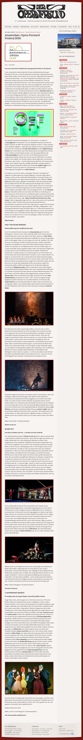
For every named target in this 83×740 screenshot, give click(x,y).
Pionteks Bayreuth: (68, 117)
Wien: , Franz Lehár (69, 83)
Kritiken (16, 26)
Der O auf (65, 733)
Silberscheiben (36, 732)
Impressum (62, 730)
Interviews (49, 729)
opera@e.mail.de (14, 734)
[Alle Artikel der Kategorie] (69, 41)
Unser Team (62, 729)
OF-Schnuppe (62, 26)
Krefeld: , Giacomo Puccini (68, 101)
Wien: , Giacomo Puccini (68, 62)
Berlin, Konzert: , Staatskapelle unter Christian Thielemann (70, 87)
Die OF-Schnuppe (36, 734)
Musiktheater (20, 32)
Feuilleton (35, 26)
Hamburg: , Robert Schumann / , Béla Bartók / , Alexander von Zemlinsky (69, 78)
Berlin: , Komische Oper (69, 65)
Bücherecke (46, 730)
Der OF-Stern (44, 732)
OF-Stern (53, 26)
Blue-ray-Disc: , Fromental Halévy (69, 121)
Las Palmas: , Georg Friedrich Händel (68, 131)
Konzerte (42, 729)
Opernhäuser (24, 26)
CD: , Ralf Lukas (68, 146)
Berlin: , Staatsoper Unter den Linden (67, 106)
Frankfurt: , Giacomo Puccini (68, 97)
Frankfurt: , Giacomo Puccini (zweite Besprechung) (66, 72)
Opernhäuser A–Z (36, 730)
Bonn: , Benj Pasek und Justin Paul (68, 141)
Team (69, 26)
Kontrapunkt (44, 26)
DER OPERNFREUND (10, 726)
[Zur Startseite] (41, 11)
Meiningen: (68, 134)
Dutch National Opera (33, 32)
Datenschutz (69, 730)
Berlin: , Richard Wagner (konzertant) (68, 137)
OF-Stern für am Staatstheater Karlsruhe (67, 91)
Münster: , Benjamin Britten (68, 114)
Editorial (8, 26)
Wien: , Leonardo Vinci (68, 127)
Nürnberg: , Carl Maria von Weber (68, 110)
